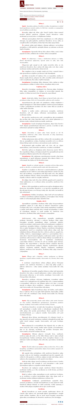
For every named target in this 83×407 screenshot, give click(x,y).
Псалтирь (37, 8)
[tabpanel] (41, 209)
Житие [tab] (28, 19)
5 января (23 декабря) (39, 16)
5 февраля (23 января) (29, 16)
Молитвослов (30, 8)
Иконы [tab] (32, 19)
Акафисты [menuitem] (44, 8)
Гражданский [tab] (23, 19)
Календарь (23, 8)
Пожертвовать (23, 401)
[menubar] (40, 8)
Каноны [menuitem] (50, 8)
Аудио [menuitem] (54, 8)
